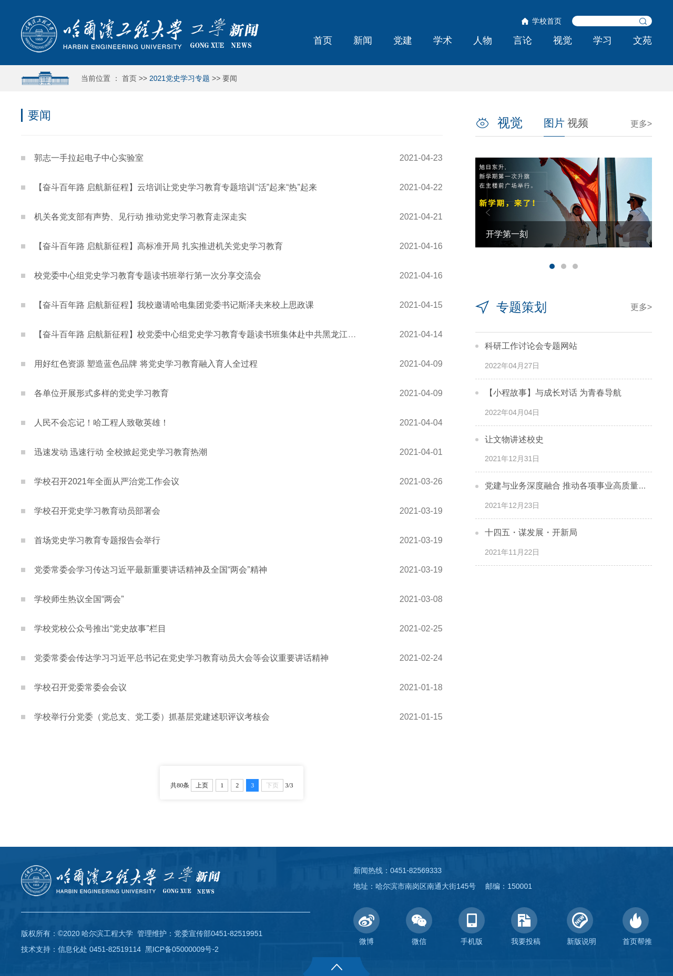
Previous (488, 212)
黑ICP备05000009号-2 (182, 949)
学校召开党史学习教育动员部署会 (97, 510)
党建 (402, 40)
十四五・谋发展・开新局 (531, 532)
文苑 (642, 40)
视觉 (562, 40)
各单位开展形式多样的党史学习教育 (101, 393)
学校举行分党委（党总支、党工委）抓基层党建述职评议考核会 (152, 716)
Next (639, 212)
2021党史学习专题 (179, 78)
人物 (482, 40)
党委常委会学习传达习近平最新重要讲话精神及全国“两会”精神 (150, 569)
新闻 (362, 40)
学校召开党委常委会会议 (80, 687)
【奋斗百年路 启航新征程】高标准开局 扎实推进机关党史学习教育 (158, 246)
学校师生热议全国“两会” (79, 599)
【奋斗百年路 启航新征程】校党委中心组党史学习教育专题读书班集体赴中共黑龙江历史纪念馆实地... (224, 334)
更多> (641, 123)
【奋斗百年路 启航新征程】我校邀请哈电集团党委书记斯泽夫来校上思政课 (174, 304)
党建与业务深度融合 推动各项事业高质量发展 (570, 485)
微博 (366, 926)
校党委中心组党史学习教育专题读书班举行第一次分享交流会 (147, 275)
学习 (602, 40)
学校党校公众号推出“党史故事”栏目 (100, 628)
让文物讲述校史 (514, 439)
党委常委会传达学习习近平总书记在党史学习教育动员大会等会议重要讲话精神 (181, 657)
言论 (522, 40)
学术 (442, 40)
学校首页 (547, 21)
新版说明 (581, 926)
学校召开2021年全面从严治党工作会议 (106, 481)
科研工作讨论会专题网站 (531, 345)
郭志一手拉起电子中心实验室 (89, 157)
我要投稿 (526, 926)
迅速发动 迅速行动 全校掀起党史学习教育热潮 (120, 452)
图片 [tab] (554, 123)
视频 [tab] (577, 123)
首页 (322, 40)
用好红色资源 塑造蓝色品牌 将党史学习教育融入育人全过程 (146, 363)
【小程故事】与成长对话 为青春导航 (553, 392)
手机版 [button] (471, 926)
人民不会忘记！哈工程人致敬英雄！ (101, 422)
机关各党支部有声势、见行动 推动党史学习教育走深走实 (140, 216)
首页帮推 (637, 926)
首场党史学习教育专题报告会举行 (97, 540)
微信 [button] (419, 926)
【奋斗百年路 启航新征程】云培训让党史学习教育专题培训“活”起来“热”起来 (175, 187)
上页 (202, 785)
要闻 (229, 78)
